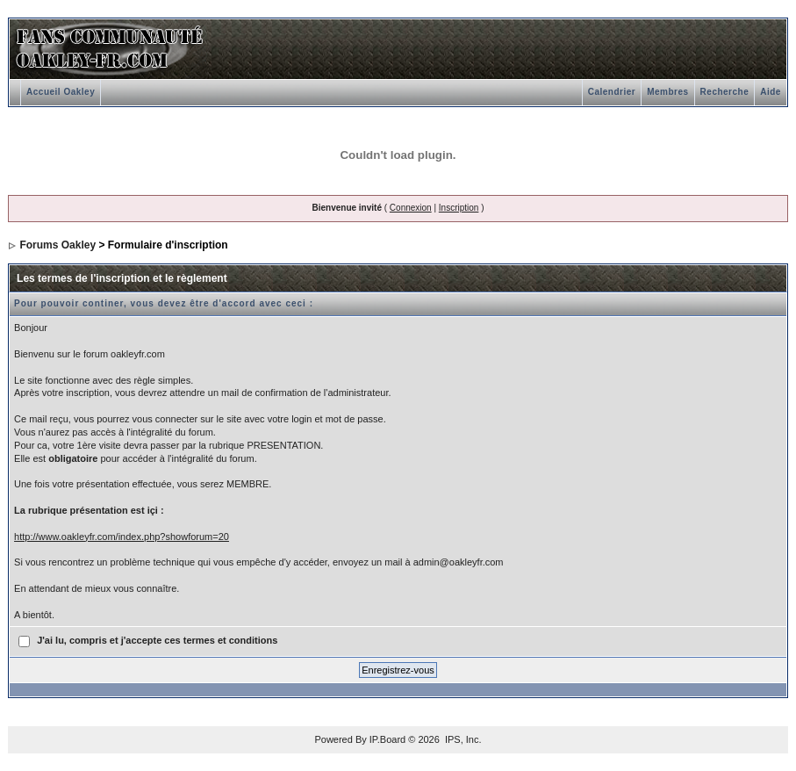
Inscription (459, 208)
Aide (770, 92)
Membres (667, 92)
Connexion (411, 208)
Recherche (724, 92)
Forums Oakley (57, 245)
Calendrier (611, 92)
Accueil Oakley (60, 92)
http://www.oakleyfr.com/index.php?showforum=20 (121, 536)
